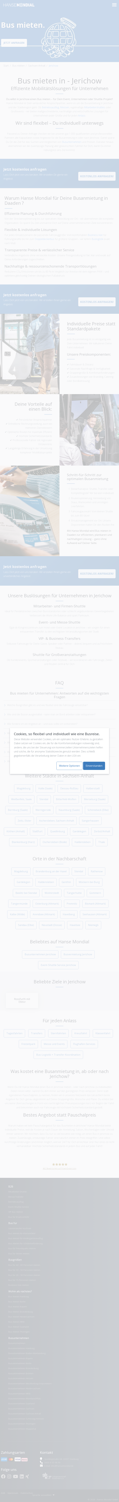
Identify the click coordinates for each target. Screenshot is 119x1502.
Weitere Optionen (69, 765)
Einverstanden (94, 765)
